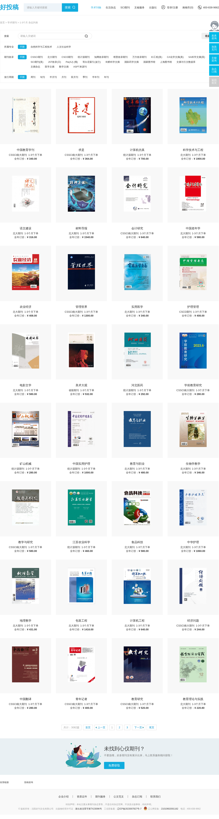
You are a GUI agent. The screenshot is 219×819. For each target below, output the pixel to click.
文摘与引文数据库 (185, 62)
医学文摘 (49, 66)
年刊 (106, 77)
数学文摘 (64, 66)
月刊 (64, 77)
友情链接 (4, 782)
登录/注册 (169, 7)
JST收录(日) (54, 62)
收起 (207, 35)
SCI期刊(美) (37, 62)
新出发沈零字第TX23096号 (88, 809)
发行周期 (9, 77)
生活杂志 (111, 7)
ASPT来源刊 (80, 66)
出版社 (153, 7)
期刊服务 (100, 796)
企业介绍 (63, 796)
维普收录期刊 (120, 57)
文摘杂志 (35, 66)
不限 (22, 46)
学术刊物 (96, 7)
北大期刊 (52, 57)
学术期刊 (12, 22)
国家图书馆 (149, 62)
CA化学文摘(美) (175, 57)
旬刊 (42, 77)
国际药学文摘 (131, 62)
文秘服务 (139, 7)
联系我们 (155, 796)
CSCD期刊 (67, 57)
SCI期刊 (125, 7)
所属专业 (9, 46)
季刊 (85, 77)
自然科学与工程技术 (41, 46)
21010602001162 (169, 809)
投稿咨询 (28, 782)
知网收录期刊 (101, 57)
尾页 (151, 727)
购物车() (187, 7)
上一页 (101, 727)
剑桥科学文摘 (112, 62)
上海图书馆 (166, 62)
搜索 (68, 7)
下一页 (138, 727)
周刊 (33, 77)
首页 (2, 22)
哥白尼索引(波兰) (91, 62)
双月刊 (74, 77)
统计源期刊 (84, 57)
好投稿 (9, 7)
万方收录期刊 (139, 57)
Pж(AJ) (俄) (72, 62)
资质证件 (82, 796)
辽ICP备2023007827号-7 (129, 809)
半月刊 (53, 77)
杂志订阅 (137, 796)
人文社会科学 (64, 46)
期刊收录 (9, 57)
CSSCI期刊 (37, 57)
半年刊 (95, 77)
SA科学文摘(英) (196, 57)
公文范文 (119, 796)
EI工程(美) (156, 57)
